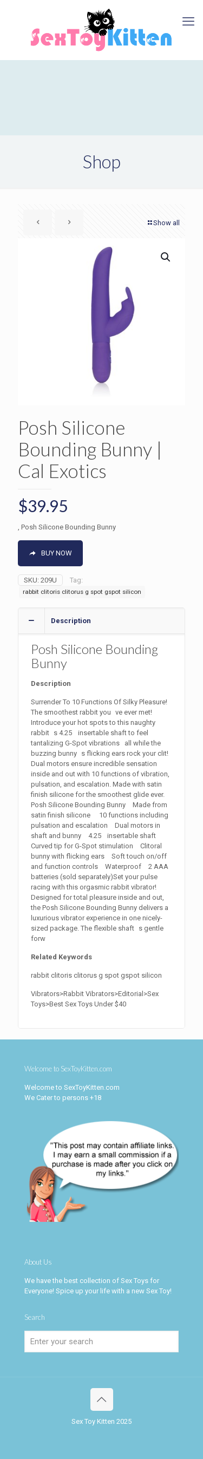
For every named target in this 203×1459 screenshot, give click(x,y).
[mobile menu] (188, 21)
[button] (166, 257)
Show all (163, 223)
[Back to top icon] (101, 1399)
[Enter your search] (101, 1341)
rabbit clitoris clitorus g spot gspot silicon (82, 592)
